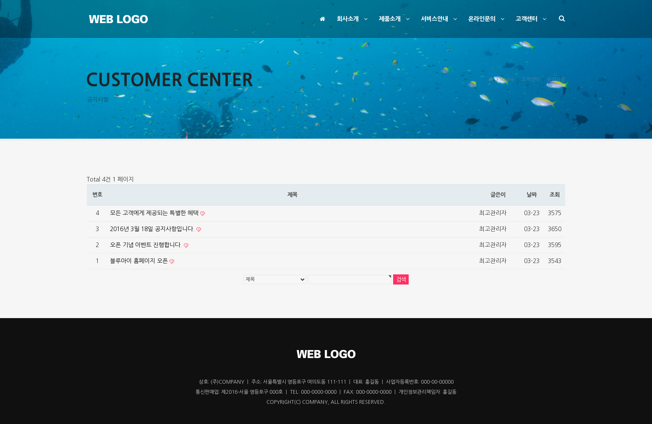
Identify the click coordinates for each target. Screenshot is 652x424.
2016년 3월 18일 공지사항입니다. (153, 229)
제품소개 (395, 19)
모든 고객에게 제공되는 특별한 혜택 (155, 213)
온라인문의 (487, 19)
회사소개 (353, 19)
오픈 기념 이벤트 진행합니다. (147, 245)
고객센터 (532, 19)
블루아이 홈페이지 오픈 (140, 261)
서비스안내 (440, 19)
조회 (554, 195)
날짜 (531, 195)
